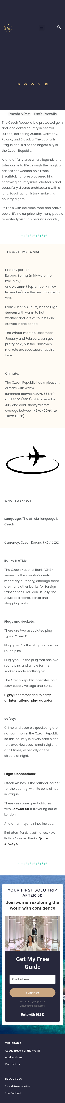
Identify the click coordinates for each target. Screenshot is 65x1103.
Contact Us (12, 1064)
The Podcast (13, 1093)
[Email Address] (32, 979)
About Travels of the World (22, 1050)
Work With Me (14, 1057)
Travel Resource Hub (18, 1086)
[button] (42, 28)
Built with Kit (32, 1014)
